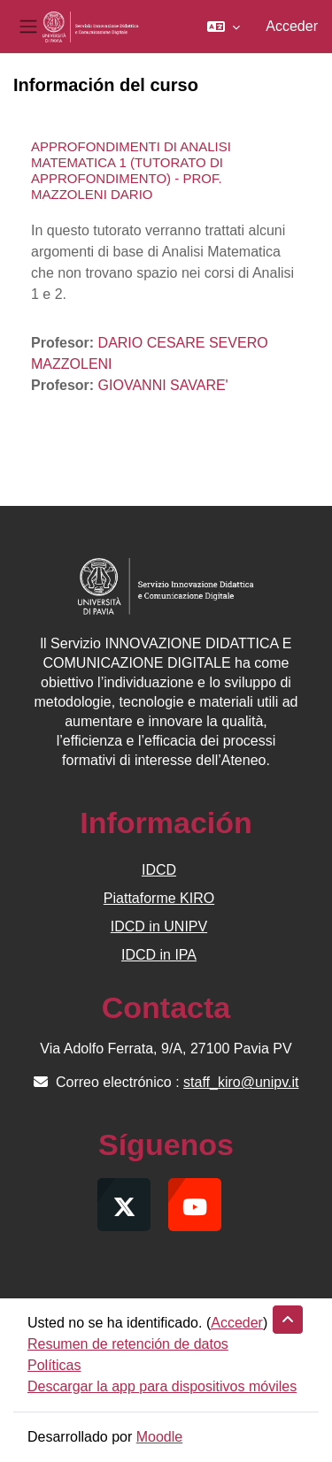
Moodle (159, 1436)
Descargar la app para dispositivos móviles (162, 1386)
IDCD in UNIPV (159, 926)
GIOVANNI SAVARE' (163, 385)
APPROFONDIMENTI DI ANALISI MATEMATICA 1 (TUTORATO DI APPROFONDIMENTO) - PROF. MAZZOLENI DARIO (131, 170)
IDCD (159, 869)
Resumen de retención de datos (127, 1343)
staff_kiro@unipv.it (240, 1082)
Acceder (292, 26)
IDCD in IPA (159, 954)
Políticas (54, 1365)
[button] (224, 26)
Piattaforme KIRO (159, 898)
